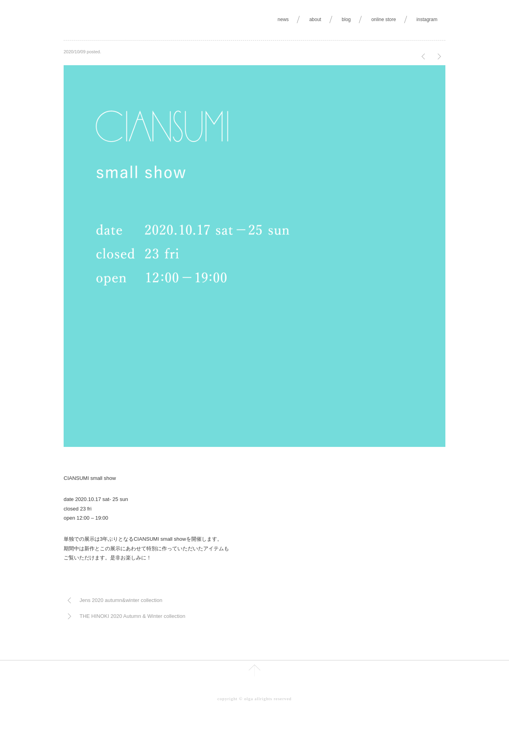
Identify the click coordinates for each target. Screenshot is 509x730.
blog (346, 19)
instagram (426, 19)
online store (383, 19)
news (283, 19)
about (315, 19)
